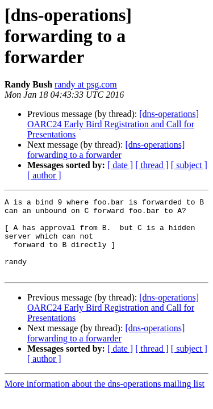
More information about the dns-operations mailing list (104, 399)
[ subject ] (189, 165)
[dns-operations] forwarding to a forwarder (106, 150)
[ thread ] (152, 165)
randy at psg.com (86, 84)
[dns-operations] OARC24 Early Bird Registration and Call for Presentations (113, 124)
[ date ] (120, 165)
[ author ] (44, 175)
